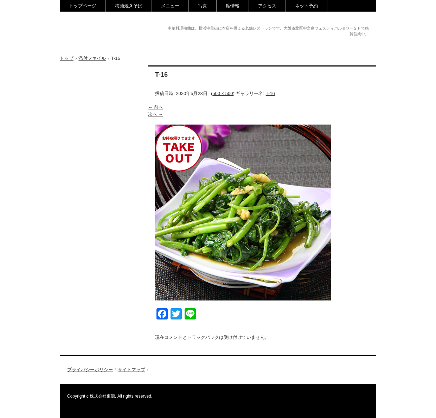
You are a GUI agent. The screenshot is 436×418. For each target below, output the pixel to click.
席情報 (232, 5)
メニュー (170, 5)
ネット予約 (306, 5)
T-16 (270, 93)
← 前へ (155, 107)
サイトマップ (131, 369)
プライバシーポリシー (90, 369)
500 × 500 (222, 93)
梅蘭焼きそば (128, 5)
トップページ (82, 5)
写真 (202, 5)
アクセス (267, 5)
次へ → (155, 114)
